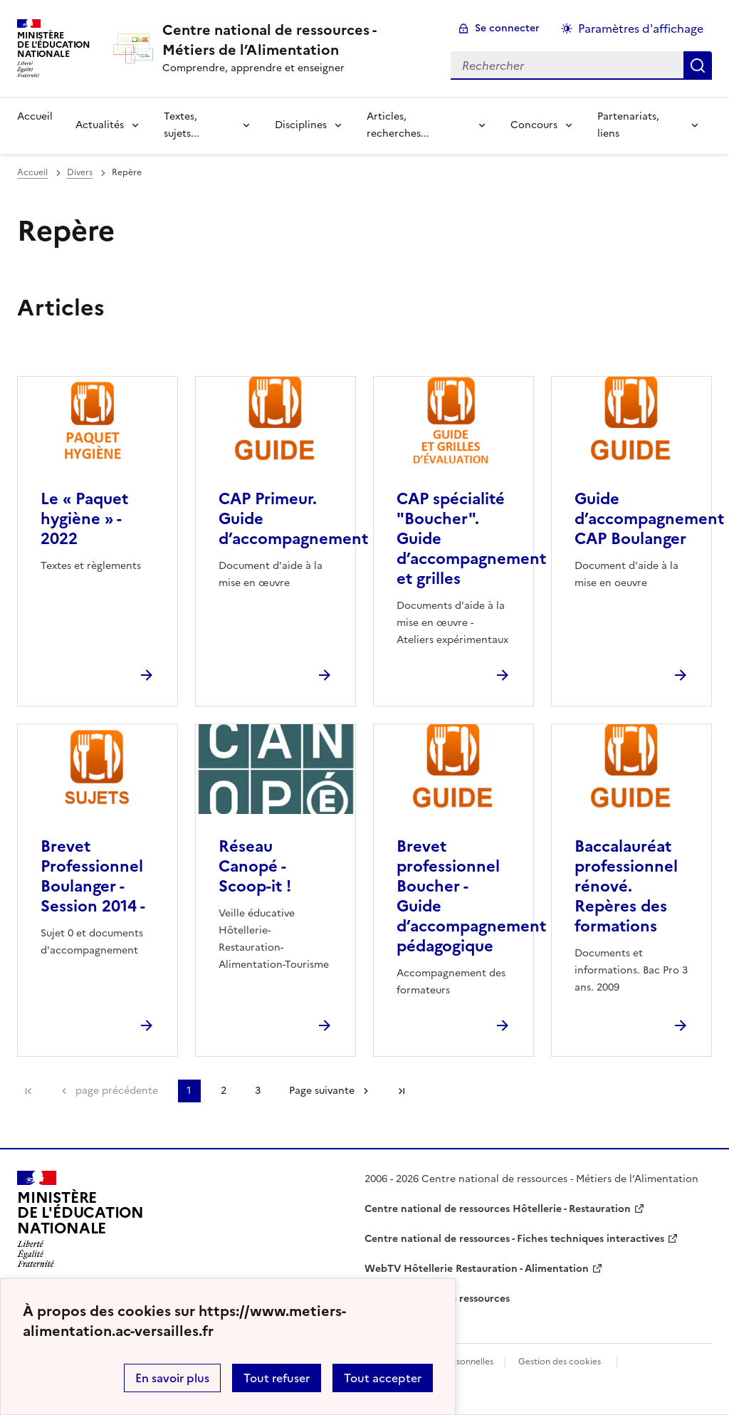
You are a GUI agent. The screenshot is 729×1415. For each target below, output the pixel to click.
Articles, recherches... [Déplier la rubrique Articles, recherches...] (398, 125)
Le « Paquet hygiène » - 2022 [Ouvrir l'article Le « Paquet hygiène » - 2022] (84, 518)
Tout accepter (382, 1378)
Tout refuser (276, 1378)
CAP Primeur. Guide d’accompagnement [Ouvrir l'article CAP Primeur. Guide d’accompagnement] (293, 518)
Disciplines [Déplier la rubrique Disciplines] (301, 125)
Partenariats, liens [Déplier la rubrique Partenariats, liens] (628, 125)
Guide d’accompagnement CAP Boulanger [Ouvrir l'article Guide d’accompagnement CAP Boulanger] (649, 518)
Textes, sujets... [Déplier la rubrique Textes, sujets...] (181, 125)
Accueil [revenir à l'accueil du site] (35, 116)
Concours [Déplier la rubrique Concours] (533, 125)
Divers (80, 172)
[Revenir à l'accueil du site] (80, 1219)
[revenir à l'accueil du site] (295, 40)
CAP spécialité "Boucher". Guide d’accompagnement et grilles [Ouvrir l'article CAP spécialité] (471, 538)
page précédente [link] (116, 1090)
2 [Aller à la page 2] (223, 1090)
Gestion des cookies (559, 1361)
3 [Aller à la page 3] (258, 1090)
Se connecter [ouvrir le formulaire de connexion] (507, 28)
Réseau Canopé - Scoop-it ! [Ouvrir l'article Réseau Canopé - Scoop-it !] (255, 866)
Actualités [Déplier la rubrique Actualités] (99, 125)
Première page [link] (28, 1091)
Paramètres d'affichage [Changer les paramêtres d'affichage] (640, 28)
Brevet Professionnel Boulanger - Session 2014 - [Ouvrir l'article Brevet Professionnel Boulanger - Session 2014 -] (93, 876)
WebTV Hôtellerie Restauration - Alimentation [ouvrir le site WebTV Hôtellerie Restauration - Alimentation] (476, 1268)
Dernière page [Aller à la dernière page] (401, 1091)
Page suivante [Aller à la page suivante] (322, 1090)
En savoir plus (172, 1378)
